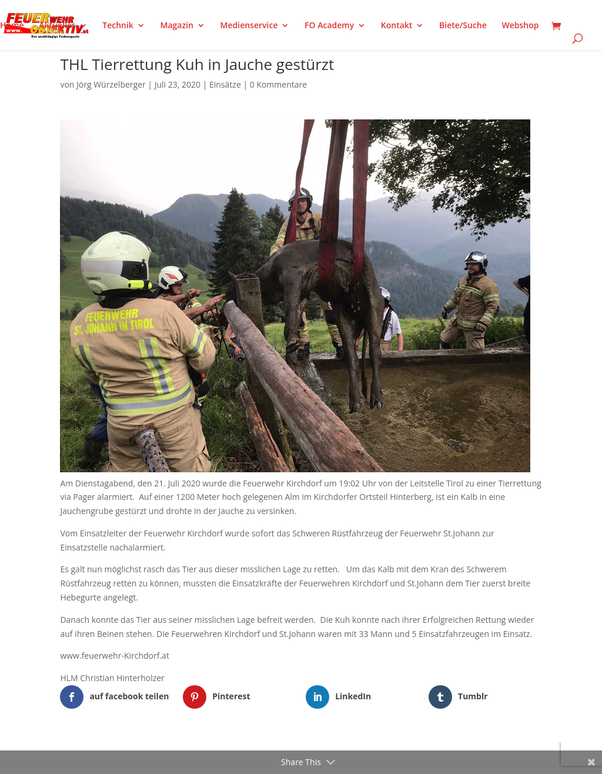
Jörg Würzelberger (111, 84)
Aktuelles (57, 26)
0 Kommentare (278, 84)
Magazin (176, 26)
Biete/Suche (463, 26)
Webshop (520, 26)
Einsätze (225, 84)
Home (12, 26)
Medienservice (249, 26)
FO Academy (329, 26)
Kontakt (397, 26)
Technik (117, 26)
